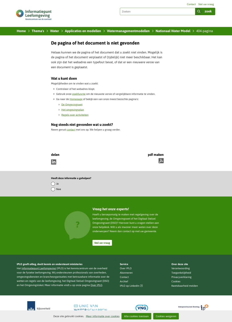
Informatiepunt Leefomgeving (39, 268)
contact (71, 129)
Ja (57, 183)
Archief (124, 281)
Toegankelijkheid (181, 272)
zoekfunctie (79, 93)
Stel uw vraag (206, 4)
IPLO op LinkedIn (131, 285)
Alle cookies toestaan (136, 316)
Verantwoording (180, 268)
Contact (191, 4)
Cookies (175, 281)
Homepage (76, 99)
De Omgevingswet (71, 104)
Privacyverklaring (181, 277)
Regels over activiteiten (74, 114)
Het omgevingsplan (72, 109)
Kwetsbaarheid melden (184, 285)
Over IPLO (96, 285)
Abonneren (126, 272)
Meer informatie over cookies (103, 316)
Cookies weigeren (166, 316)
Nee (58, 189)
